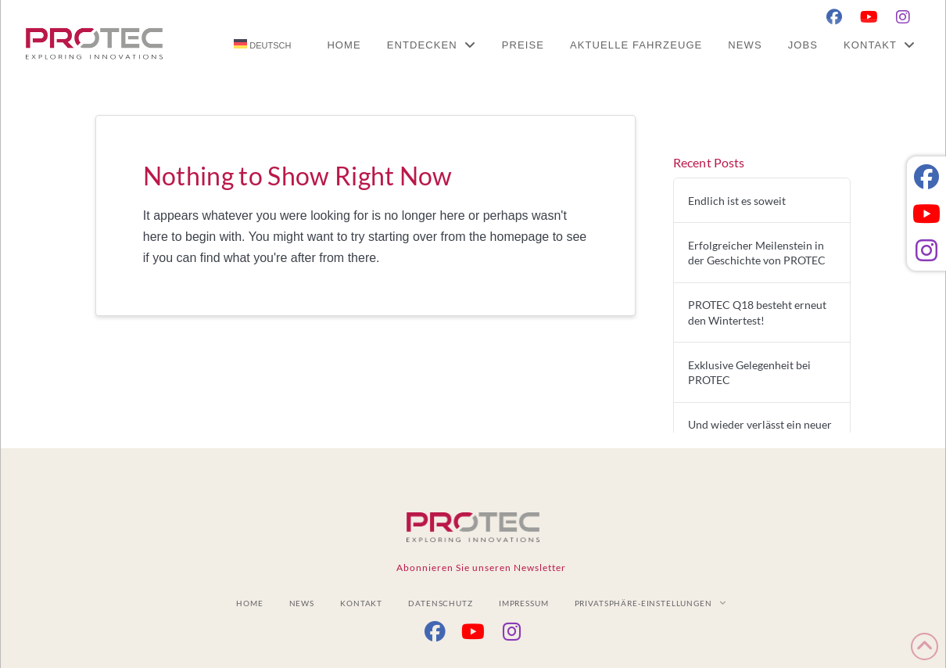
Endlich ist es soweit (737, 200)
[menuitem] (262, 44)
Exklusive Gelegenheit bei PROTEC (749, 372)
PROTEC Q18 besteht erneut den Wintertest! (757, 312)
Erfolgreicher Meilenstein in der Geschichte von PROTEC (757, 253)
